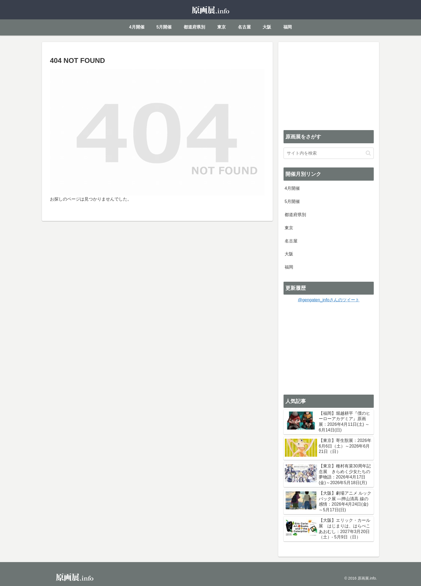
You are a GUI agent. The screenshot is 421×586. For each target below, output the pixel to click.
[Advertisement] (329, 85)
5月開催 (292, 201)
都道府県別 (295, 214)
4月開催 (292, 188)
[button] (368, 153)
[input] (329, 153)
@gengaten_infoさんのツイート (329, 300)
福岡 (289, 267)
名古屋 (291, 241)
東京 (289, 228)
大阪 (289, 254)
